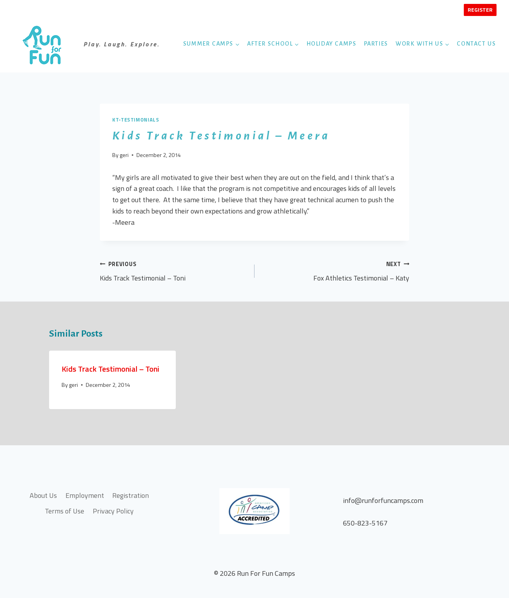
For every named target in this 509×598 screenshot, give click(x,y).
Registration (130, 495)
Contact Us (476, 44)
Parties (376, 44)
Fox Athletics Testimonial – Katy (335, 271)
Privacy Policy (113, 511)
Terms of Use (64, 511)
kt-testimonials (135, 119)
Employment (84, 495)
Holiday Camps (332, 44)
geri (124, 155)
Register (480, 9)
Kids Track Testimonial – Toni (173, 271)
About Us (43, 495)
